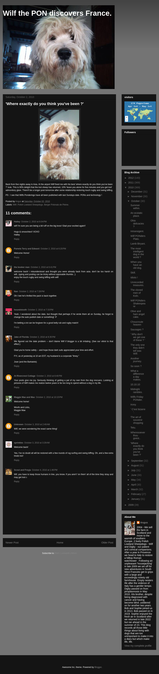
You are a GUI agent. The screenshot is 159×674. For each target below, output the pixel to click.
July (133, 470)
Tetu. (133, 427)
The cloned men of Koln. (137, 292)
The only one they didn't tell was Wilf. (138, 349)
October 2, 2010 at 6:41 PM (43, 267)
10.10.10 (135, 384)
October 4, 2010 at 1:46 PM (44, 470)
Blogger (98, 667)
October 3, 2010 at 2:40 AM (37, 424)
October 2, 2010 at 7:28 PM (32, 291)
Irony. (133, 404)
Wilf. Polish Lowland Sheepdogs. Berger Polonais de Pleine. (41, 204)
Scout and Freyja (22, 470)
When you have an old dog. (136, 265)
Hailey (17, 221)
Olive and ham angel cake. (137, 314)
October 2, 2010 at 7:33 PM (40, 310)
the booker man (22, 267)
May (133, 479)
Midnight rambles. (137, 391)
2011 (131, 182)
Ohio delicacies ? (137, 223)
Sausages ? (137, 329)
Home (60, 542)
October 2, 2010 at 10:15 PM (49, 397)
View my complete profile (137, 645)
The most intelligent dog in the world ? (137, 253)
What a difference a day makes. (137, 375)
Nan (16, 291)
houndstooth (20, 310)
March (135, 489)
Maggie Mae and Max (24, 397)
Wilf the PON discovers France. (57, 13)
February (136, 494)
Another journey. (136, 360)
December (137, 191)
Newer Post (12, 542)
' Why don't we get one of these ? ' (138, 337)
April (134, 484)
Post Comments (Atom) (66, 553)
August (135, 465)
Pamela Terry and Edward (26, 248)
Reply (16, 239)
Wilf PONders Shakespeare (138, 303)
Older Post (107, 542)
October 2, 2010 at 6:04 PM (34, 221)
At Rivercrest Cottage (24, 376)
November (137, 196)
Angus (144, 522)
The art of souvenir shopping (137, 420)
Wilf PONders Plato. (138, 237)
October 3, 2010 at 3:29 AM (37, 443)
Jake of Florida (21, 337)
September (137, 460)
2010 (131, 187)
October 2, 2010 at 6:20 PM (53, 248)
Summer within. (135, 207)
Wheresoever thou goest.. (138, 435)
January (135, 499)
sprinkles (18, 443)
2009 (131, 504)
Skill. (133, 272)
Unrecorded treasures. (137, 284)
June (134, 475)
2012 (131, 177)
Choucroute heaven (137, 323)
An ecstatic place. (136, 214)
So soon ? (136, 366)
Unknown (18, 424)
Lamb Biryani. (138, 243)
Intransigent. (137, 231)
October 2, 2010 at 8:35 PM (42, 337)
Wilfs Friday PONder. (137, 398)
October (135, 201)
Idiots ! (134, 277)
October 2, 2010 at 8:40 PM (49, 376)
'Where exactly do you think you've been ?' (137, 449)
